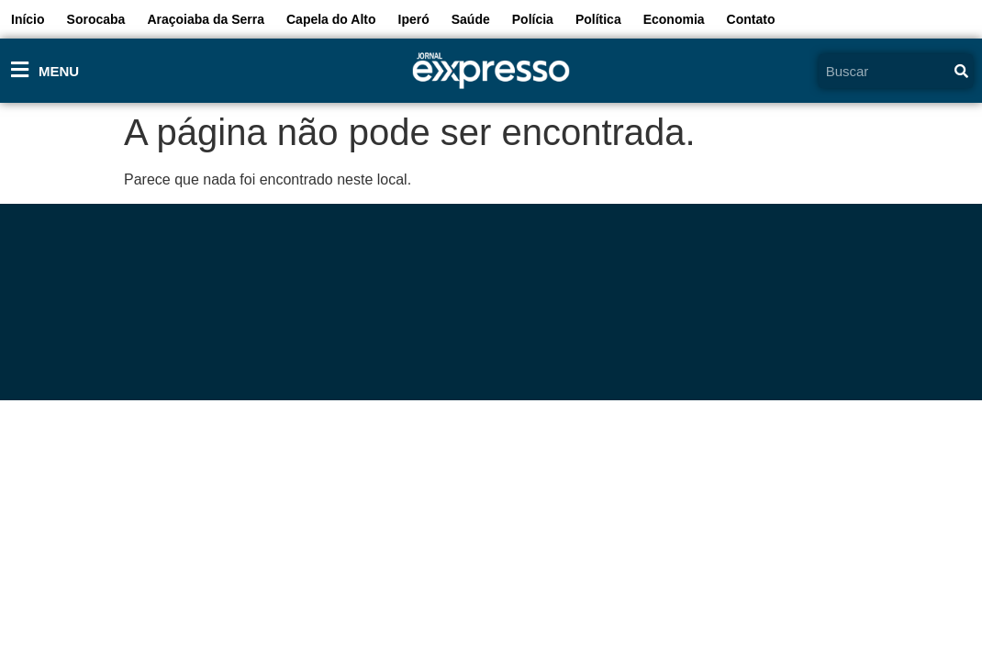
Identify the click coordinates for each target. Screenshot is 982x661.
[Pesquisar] (962, 71)
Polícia (532, 19)
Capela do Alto (331, 19)
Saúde (471, 19)
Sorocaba (96, 19)
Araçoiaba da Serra (205, 19)
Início (28, 19)
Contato (751, 19)
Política (598, 19)
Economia (674, 19)
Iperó (414, 19)
